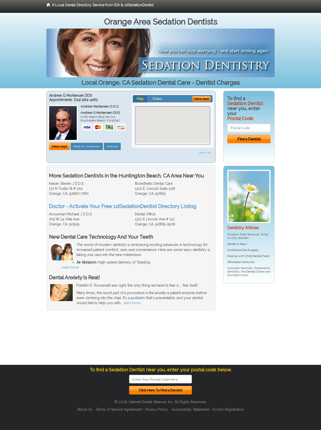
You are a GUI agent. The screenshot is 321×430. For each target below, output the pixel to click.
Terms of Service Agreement (119, 409)
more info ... (206, 152)
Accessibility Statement (190, 409)
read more (70, 267)
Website (112, 146)
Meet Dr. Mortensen (86, 146)
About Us (84, 409)
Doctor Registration (228, 409)
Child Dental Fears (257, 256)
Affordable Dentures (241, 262)
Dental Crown (255, 271)
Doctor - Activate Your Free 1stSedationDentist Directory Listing (122, 206)
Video (157, 99)
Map (140, 99)
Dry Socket (239, 238)
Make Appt (59, 146)
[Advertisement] (249, 326)
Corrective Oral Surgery (243, 250)
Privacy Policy (156, 409)
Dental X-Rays (237, 244)
